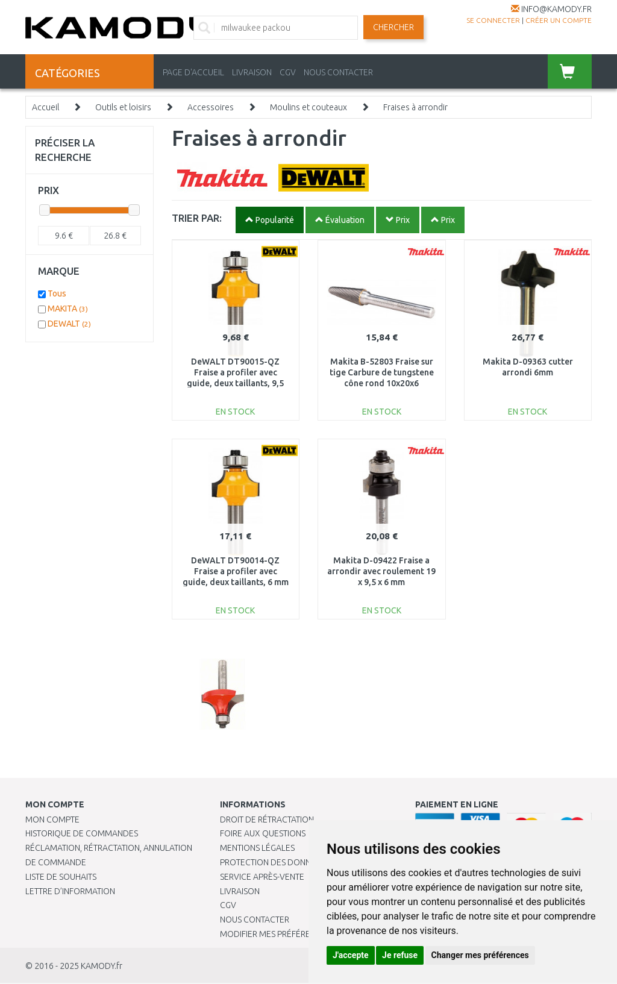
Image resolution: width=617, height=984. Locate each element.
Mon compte (52, 819)
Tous (57, 293)
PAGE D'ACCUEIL (193, 72)
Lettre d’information (70, 891)
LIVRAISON (252, 72)
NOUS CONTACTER (338, 72)
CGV (288, 72)
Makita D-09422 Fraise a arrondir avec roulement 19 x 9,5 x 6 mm (381, 571)
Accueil (45, 107)
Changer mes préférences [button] (480, 955)
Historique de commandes (81, 833)
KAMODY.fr (101, 966)
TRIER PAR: (197, 218)
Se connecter (493, 20)
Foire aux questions (262, 833)
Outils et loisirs (123, 107)
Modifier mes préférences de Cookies (299, 934)
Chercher (393, 27)
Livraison (240, 891)
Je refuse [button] (400, 955)
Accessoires (210, 107)
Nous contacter (254, 919)
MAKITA (68, 308)
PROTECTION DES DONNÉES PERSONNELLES (302, 862)
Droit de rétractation (267, 819)
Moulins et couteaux (308, 107)
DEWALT (69, 323)
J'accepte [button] (351, 955)
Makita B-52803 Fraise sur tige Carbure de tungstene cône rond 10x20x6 (382, 372)
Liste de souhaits (60, 877)
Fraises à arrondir (415, 107)
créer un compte (558, 20)
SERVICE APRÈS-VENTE (262, 877)
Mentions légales (257, 848)
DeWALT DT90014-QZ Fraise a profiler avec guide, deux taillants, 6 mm (236, 571)
